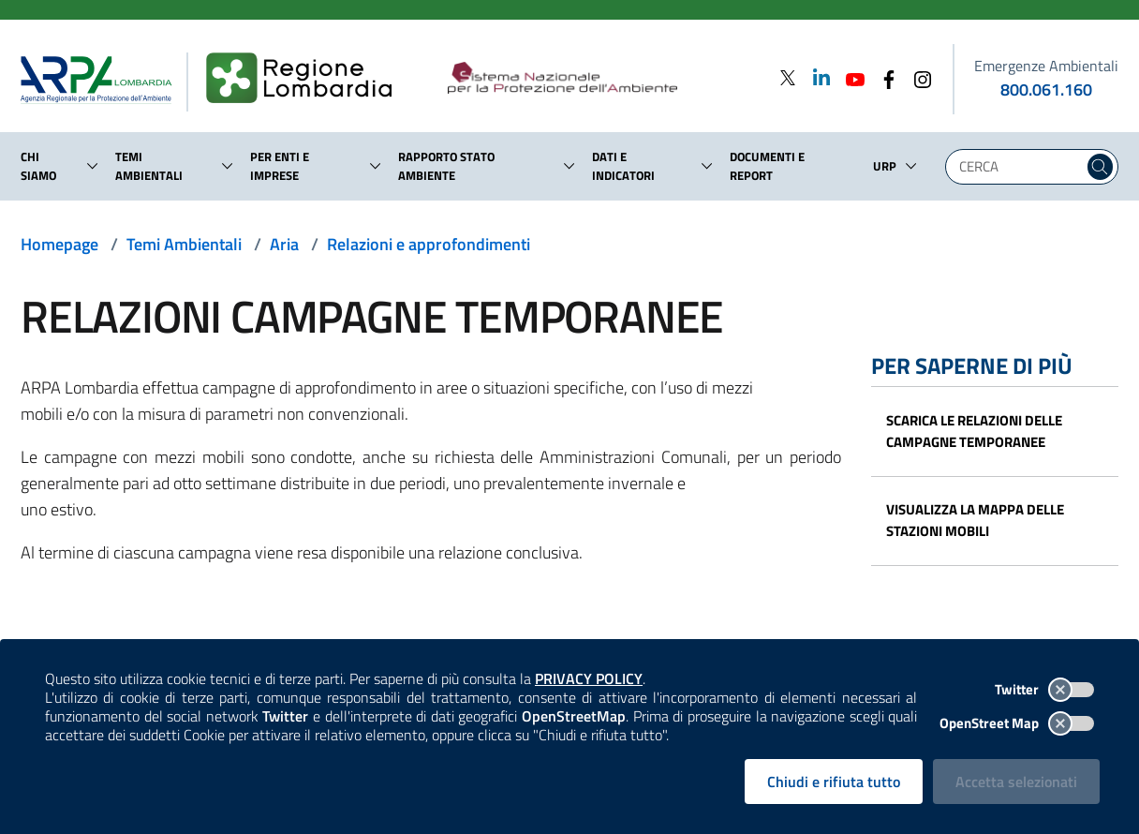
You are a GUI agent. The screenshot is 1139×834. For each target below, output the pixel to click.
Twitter (1044, 689)
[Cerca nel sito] (1100, 167)
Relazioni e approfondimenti (428, 244)
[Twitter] (788, 77)
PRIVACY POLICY (589, 678)
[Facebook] (883, 77)
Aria (284, 244)
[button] (93, 166)
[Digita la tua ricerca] (1019, 167)
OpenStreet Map (1016, 723)
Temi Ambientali (184, 244)
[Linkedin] (816, 77)
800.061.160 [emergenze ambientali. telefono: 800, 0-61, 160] (1046, 89)
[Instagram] (917, 77)
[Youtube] (849, 77)
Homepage (59, 244)
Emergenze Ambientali (1046, 65)
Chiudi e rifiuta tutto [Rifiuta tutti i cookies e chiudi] (833, 781)
